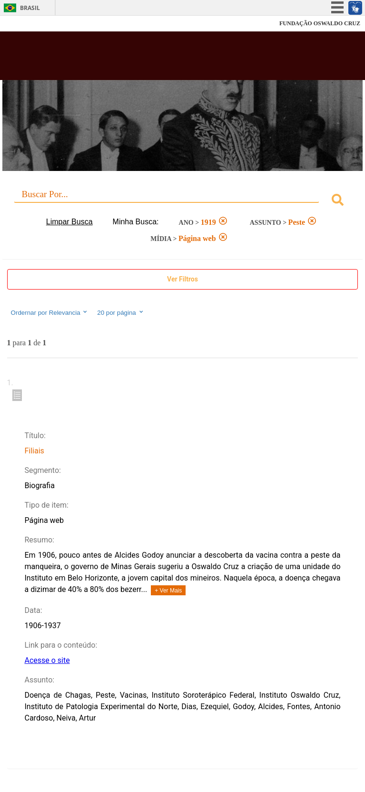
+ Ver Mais (168, 590)
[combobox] (183, 201)
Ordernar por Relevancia (50, 312)
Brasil (30, 8)
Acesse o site (46, 660)
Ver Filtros (182, 279)
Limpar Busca (69, 222)
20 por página (120, 312)
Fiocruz (28, 23)
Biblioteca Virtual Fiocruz (150, 59)
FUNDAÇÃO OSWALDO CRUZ (319, 23)
